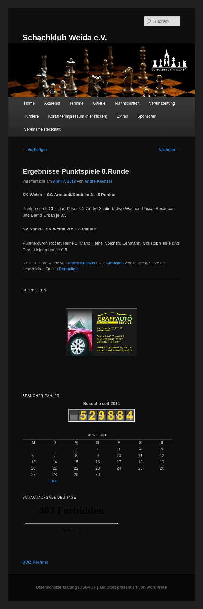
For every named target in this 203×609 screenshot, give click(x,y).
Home (29, 103)
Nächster (169, 149)
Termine (77, 103)
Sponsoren (146, 116)
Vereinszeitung (162, 103)
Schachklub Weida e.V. (65, 37)
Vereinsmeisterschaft (42, 129)
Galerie (99, 103)
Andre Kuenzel (98, 181)
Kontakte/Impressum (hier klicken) (77, 116)
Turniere (31, 116)
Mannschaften (127, 103)
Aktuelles (52, 103)
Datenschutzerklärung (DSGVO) (65, 587)
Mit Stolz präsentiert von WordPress (133, 587)
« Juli (53, 481)
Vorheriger (35, 149)
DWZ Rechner (35, 562)
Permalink (68, 269)
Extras (122, 116)
